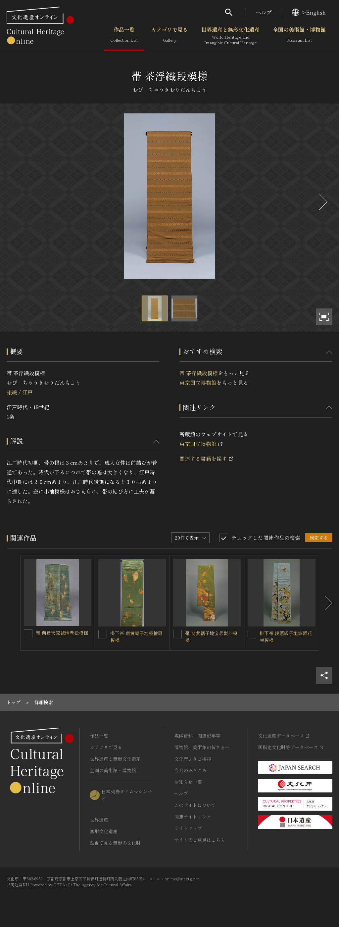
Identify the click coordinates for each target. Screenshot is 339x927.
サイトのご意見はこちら (199, 839)
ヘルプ (264, 12)
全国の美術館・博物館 (299, 36)
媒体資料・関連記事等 (197, 735)
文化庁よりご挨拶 (192, 758)
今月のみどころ (190, 770)
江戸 (27, 392)
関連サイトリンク (192, 816)
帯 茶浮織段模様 (198, 373)
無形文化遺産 (104, 831)
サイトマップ (188, 828)
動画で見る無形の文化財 (115, 842)
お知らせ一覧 (188, 782)
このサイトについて (195, 805)
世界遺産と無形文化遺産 (230, 36)
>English (309, 12)
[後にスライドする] (322, 201)
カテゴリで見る (169, 36)
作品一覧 (124, 36)
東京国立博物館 (198, 382)
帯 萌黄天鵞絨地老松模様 (62, 632)
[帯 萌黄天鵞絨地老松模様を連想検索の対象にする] (28, 633)
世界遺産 (99, 819)
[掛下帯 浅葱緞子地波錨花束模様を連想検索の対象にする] (252, 634)
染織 (12, 392)
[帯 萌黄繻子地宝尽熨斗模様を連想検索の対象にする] (177, 634)
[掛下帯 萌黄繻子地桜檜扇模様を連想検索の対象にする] (102, 634)
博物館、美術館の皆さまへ (202, 747)
